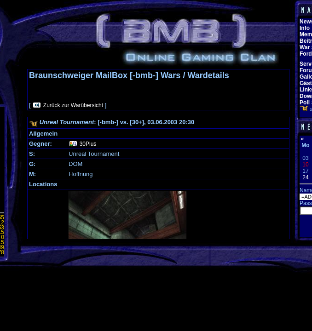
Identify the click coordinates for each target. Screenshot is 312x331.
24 (305, 177)
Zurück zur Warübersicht (73, 105)
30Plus (88, 144)
